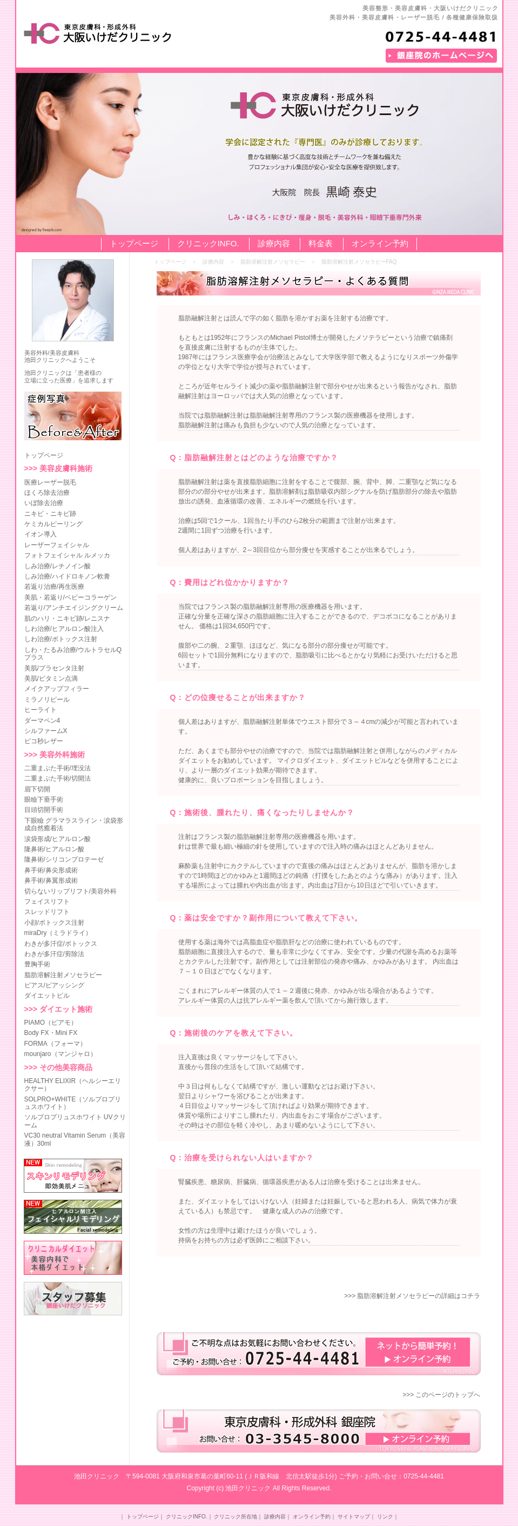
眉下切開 (37, 789)
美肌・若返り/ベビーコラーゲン (70, 597)
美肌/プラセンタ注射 (54, 668)
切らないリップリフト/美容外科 (70, 891)
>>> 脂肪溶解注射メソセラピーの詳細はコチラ (412, 1296)
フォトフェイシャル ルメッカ (67, 555)
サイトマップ (354, 1517)
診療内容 (274, 243)
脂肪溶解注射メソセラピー (63, 975)
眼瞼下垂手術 (43, 799)
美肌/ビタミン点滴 (51, 678)
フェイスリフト (47, 901)
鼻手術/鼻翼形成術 (51, 880)
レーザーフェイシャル (56, 545)
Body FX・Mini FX (51, 1033)
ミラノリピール (47, 699)
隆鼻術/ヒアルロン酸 (54, 849)
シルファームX (46, 731)
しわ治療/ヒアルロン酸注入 (64, 629)
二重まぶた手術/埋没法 (57, 768)
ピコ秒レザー (43, 741)
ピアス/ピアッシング (54, 985)
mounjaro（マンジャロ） (60, 1054)
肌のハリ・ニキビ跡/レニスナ (67, 618)
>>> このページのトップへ (441, 1395)
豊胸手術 (37, 964)
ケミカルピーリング (53, 524)
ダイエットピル (47, 995)
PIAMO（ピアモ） (51, 1022)
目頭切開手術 (43, 810)
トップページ (134, 243)
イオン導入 (40, 534)
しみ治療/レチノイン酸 (57, 566)
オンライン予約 (380, 243)
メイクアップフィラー (56, 689)
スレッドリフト (47, 912)
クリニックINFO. (208, 243)
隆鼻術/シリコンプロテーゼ (64, 859)
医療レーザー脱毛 (50, 482)
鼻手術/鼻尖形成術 (51, 870)
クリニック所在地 (235, 1517)
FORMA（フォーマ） (55, 1043)
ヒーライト (40, 710)
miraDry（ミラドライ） (58, 933)
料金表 (320, 243)
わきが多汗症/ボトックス (60, 943)
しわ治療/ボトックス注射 (60, 639)
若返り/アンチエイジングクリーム (73, 607)
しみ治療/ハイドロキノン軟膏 (67, 576)
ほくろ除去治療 (47, 492)
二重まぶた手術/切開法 (57, 778)
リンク (385, 1517)
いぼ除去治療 (43, 503)
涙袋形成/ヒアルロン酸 (57, 839)
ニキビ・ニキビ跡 (50, 513)
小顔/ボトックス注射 (54, 922)
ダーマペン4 (42, 720)
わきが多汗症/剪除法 (54, 954)
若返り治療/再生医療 (54, 586)
